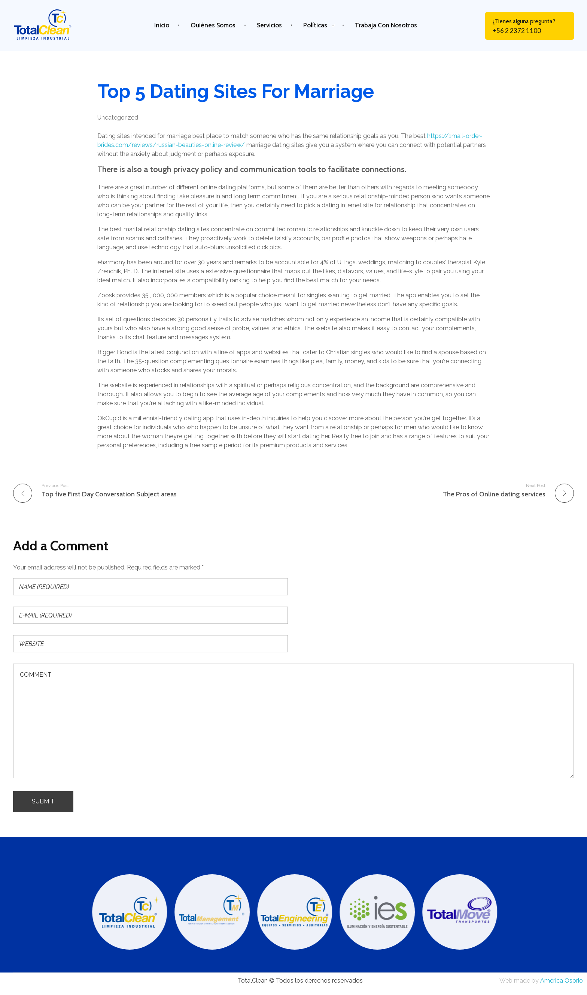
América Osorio (561, 980)
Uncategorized (117, 117)
